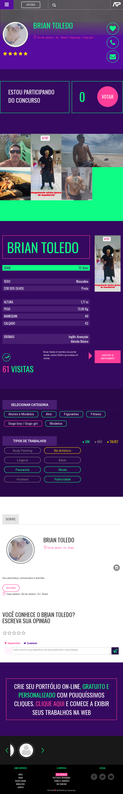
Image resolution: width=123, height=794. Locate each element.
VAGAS (20, 777)
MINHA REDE (20, 784)
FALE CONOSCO (62, 784)
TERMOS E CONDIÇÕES (61, 781)
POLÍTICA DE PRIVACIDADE (61, 777)
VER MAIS (11, 588)
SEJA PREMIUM (61, 774)
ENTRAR (30, 5)
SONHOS (21, 787)
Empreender (71, 790)
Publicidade (62, 479)
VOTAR (108, 96)
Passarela (22, 470)
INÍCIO (20, 774)
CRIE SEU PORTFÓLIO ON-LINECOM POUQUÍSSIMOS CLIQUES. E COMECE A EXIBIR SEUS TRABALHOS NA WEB (61, 699)
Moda (62, 470)
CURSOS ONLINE (20, 781)
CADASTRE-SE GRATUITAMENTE (108, 356)
